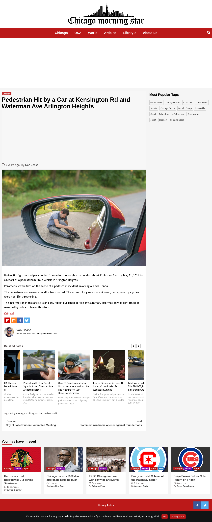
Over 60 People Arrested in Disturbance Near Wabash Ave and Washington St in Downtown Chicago (73, 388)
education (164, 114)
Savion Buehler (14, 490)
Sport (26, 468)
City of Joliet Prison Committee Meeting (40, 423)
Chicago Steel (177, 119)
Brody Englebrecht (185, 486)
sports (153, 108)
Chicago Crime (173, 102)
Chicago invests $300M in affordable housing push (63, 478)
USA (78, 33)
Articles (110, 33)
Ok (164, 516)
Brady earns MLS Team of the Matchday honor (147, 478)
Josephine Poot (56, 486)
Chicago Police (35, 413)
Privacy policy (178, 516)
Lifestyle (129, 33)
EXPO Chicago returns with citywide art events (104, 478)
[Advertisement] (106, 63)
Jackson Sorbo (141, 486)
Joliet (153, 119)
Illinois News (156, 102)
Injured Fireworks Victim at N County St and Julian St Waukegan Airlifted (108, 386)
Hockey (163, 119)
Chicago (61, 33)
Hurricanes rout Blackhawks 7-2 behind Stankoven (18, 480)
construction (193, 114)
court (153, 114)
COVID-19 (187, 102)
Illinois (18, 468)
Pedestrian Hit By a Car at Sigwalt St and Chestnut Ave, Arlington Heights (38, 386)
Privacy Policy (106, 505)
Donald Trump (185, 108)
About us (150, 33)
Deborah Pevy (98, 486)
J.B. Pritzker (178, 114)
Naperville (200, 108)
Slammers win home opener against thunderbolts (108, 423)
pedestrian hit (51, 413)
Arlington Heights (18, 413)
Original (9, 313)
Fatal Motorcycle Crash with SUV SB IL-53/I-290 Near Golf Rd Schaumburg (142, 386)
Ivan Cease (31, 165)
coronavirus (202, 102)
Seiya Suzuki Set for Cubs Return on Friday (190, 478)
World (92, 33)
